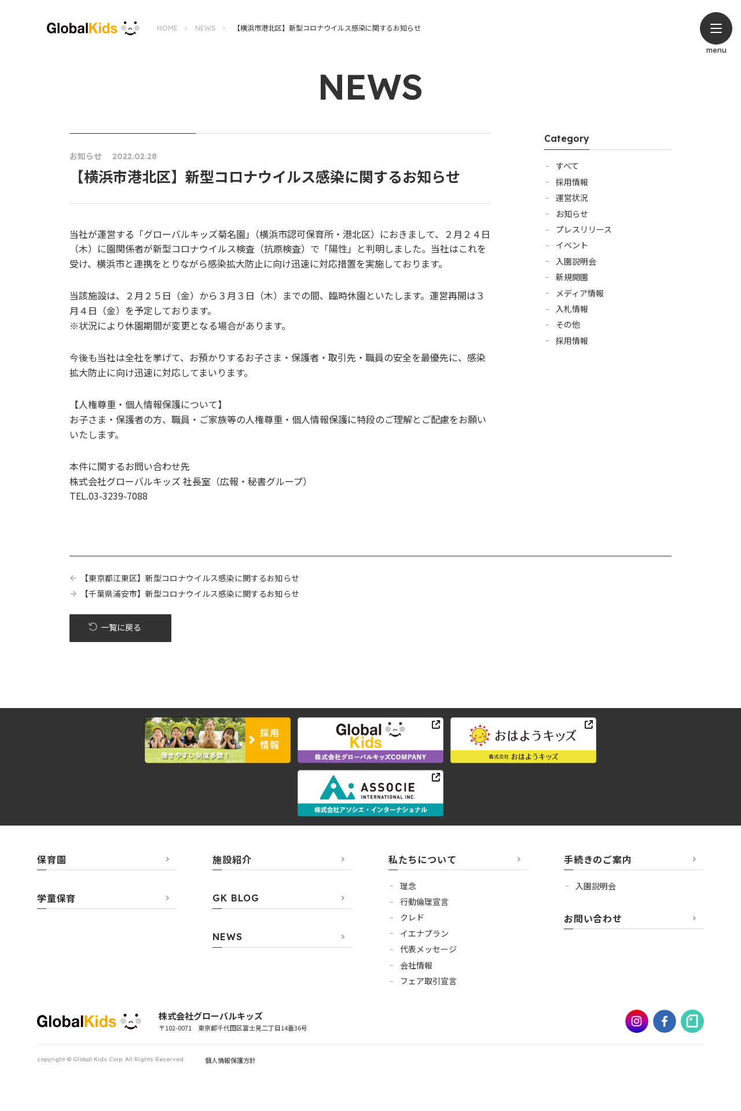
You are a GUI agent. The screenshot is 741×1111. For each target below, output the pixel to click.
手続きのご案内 (598, 859)
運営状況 (572, 197)
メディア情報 (580, 293)
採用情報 (572, 182)
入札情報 (572, 308)
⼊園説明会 (595, 886)
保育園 (51, 859)
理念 (408, 886)
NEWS (205, 28)
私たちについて (422, 859)
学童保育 (56, 898)
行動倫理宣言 (424, 902)
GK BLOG (235, 898)
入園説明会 (576, 261)
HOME (167, 28)
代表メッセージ (428, 949)
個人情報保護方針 (230, 1060)
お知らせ (572, 213)
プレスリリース (584, 229)
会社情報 (416, 965)
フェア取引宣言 (428, 981)
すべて (567, 165)
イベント (572, 245)
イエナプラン (424, 934)
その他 (568, 324)
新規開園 (572, 277)
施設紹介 (231, 859)
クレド (412, 917)
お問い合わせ (593, 918)
